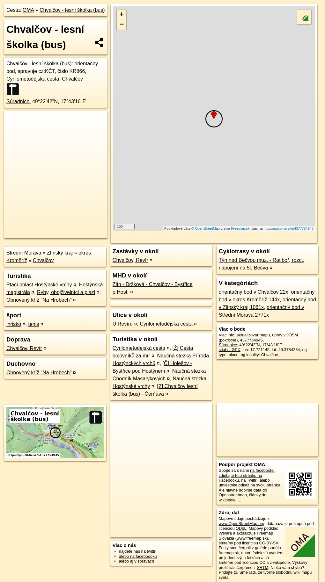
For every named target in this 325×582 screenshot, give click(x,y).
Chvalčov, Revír (24, 348)
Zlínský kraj (60, 252)
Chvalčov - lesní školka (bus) (72, 10)
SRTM (262, 567)
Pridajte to (228, 572)
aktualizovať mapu (253, 335)
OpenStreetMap (207, 228)
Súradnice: (18, 101)
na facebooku (262, 470)
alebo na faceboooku (138, 556)
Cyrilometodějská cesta (32, 79)
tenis (33, 324)
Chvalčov (43, 260)
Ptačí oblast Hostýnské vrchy (39, 284)
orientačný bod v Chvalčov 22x (253, 292)
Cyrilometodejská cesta (139, 348)
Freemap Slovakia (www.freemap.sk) (246, 535)
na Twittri (249, 480)
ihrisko (13, 324)
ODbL (241, 528)
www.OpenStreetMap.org (241, 523)
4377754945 (251, 340)
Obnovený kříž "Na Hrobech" (38, 300)
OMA (28, 10)
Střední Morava (23, 252)
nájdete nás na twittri (137, 551)
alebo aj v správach (136, 561)
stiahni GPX (229, 349)
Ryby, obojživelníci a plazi (66, 292)
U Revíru (123, 324)
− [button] (122, 25)
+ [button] (122, 15)
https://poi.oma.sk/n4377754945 (289, 228)
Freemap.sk (240, 228)
